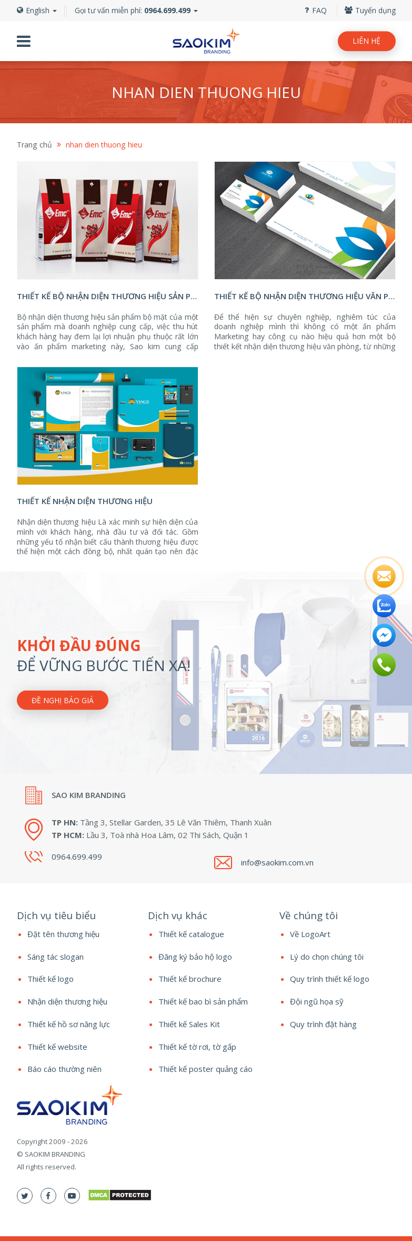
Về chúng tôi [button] (308, 915)
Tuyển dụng (370, 10)
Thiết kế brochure (190, 978)
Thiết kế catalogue (191, 934)
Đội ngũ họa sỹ (317, 1001)
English (37, 10)
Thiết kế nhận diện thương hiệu (85, 501)
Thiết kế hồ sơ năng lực (68, 1024)
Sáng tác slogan (55, 956)
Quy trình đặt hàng (323, 1024)
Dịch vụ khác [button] (177, 915)
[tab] (75, 915)
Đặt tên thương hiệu (63, 934)
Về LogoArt (310, 934)
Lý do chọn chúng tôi (327, 956)
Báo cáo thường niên (64, 1068)
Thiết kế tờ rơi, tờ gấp (197, 1046)
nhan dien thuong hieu (104, 145)
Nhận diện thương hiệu (67, 1001)
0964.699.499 (77, 856)
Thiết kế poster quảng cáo (205, 1068)
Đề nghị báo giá (63, 700)
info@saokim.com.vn (277, 862)
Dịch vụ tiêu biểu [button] (56, 915)
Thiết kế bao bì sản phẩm (203, 1001)
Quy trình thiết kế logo (329, 978)
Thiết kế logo (50, 978)
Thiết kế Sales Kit (189, 1024)
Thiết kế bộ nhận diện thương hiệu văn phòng (313, 296)
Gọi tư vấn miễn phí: (132, 10)
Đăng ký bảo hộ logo (195, 956)
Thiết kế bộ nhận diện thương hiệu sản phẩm (112, 296)
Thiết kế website (57, 1046)
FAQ (316, 10)
